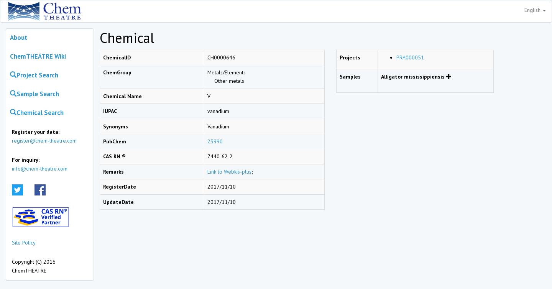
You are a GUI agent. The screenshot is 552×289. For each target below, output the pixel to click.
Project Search (34, 75)
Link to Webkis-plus (229, 171)
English (535, 10)
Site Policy (24, 242)
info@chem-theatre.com (39, 168)
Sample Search (34, 94)
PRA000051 (410, 57)
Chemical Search (37, 112)
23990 (215, 141)
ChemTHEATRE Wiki (38, 56)
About (18, 37)
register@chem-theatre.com (44, 140)
